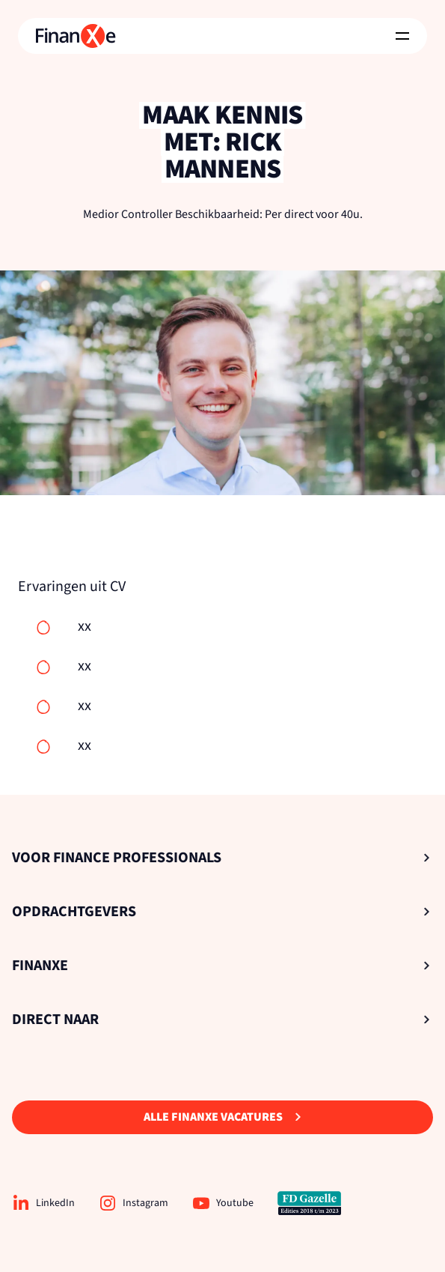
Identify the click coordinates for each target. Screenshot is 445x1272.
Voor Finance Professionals (221, 858)
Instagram (133, 1203)
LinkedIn (43, 1203)
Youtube (223, 1203)
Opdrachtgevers (221, 912)
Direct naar (221, 1020)
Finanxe (221, 966)
